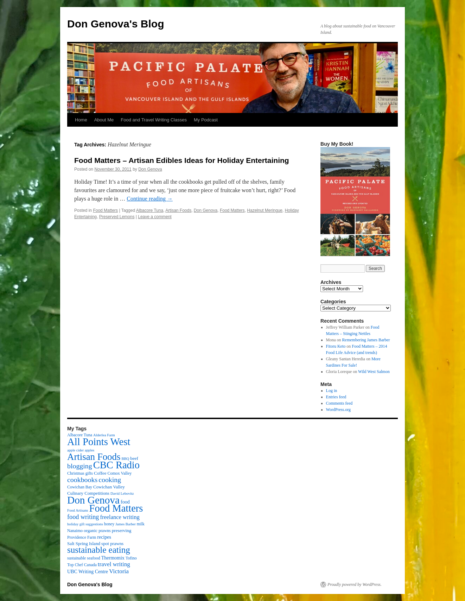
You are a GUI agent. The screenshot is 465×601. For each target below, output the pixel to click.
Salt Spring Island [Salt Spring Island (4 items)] (83, 543)
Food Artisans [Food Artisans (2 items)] (77, 510)
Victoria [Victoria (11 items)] (119, 571)
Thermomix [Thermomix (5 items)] (113, 558)
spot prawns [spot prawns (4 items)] (112, 543)
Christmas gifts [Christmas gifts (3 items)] (80, 473)
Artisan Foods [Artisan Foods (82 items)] (93, 456)
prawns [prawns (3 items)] (104, 530)
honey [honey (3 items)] (109, 523)
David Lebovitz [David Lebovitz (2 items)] (122, 493)
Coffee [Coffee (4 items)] (100, 473)
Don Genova (150, 169)
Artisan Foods (178, 210)
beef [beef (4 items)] (134, 458)
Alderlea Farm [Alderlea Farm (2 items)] (104, 435)
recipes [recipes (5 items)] (104, 537)
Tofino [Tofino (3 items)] (131, 558)
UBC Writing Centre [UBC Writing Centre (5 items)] (87, 571)
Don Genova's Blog (115, 24)
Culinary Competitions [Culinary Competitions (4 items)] (88, 493)
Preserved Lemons (117, 216)
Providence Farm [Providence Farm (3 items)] (81, 537)
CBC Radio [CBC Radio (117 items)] (116, 465)
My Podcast (206, 119)
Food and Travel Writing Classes (154, 119)
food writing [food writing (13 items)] (83, 516)
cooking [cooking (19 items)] (109, 479)
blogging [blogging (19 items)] (79, 466)
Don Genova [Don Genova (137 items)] (93, 500)
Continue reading (150, 199)
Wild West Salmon (374, 371)
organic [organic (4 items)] (90, 530)
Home (81, 119)
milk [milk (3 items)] (141, 523)
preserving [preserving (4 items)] (121, 530)
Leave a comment (154, 216)
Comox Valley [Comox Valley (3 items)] (120, 473)
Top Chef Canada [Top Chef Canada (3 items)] (82, 564)
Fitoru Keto (336, 346)
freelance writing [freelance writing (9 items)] (119, 517)
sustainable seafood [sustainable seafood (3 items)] (83, 558)
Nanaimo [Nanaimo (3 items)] (75, 530)
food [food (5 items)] (125, 502)
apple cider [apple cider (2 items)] (75, 450)
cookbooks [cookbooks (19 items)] (82, 479)
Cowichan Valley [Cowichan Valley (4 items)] (109, 486)
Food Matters (105, 210)
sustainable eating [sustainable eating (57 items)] (98, 550)
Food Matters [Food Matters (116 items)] (116, 508)
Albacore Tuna (149, 210)
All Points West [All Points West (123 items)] (98, 441)
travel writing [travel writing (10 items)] (114, 564)
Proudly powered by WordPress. (354, 584)
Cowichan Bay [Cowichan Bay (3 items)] (79, 487)
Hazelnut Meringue (264, 210)
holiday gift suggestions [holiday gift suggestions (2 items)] (85, 524)
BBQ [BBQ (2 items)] (125, 459)
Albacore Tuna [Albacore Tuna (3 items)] (79, 434)
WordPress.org (338, 409)
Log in (331, 390)
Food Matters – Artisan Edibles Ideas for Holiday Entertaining (181, 160)
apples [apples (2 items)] (89, 450)
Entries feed (336, 396)
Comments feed (339, 403)
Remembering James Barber (366, 339)
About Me (104, 119)
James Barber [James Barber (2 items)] (125, 524)
